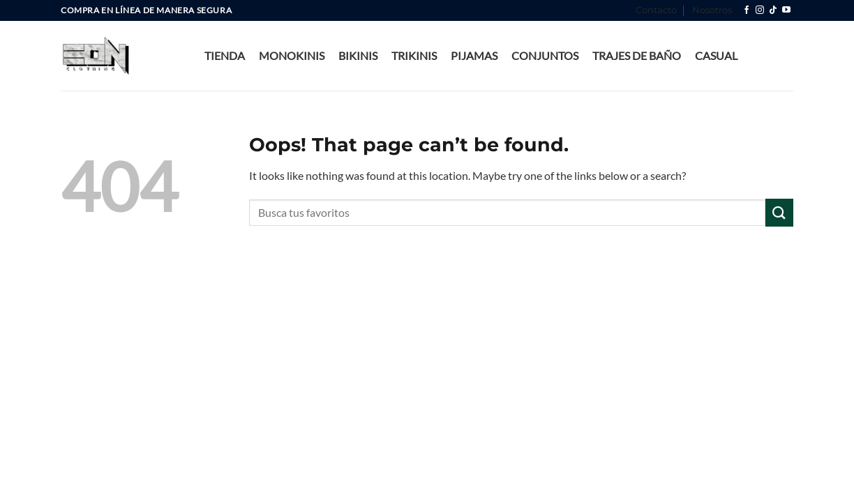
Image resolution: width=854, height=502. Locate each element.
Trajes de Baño (636, 55)
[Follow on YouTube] (786, 10)
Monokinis (291, 55)
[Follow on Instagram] (760, 10)
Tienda (224, 55)
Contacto (656, 10)
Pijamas (474, 55)
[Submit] (779, 212)
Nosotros (712, 10)
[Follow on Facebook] (746, 10)
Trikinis (414, 55)
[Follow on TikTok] (773, 10)
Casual (716, 55)
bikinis (357, 55)
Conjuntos (544, 55)
